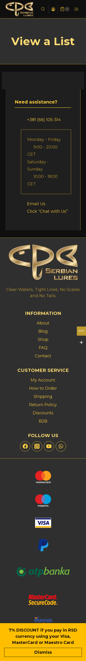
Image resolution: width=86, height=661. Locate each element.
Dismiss (43, 652)
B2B (43, 421)
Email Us (36, 203)
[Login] (53, 9)
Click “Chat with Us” (47, 211)
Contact (43, 355)
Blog (43, 331)
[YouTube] (49, 446)
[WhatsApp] (61, 446)
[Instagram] (37, 446)
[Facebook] (25, 446)
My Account (43, 380)
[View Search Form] (42, 9)
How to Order (43, 388)
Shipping (43, 396)
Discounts (43, 412)
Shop (43, 339)
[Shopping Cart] (65, 9)
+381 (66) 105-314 (44, 119)
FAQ (43, 347)
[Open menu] (76, 9)
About (43, 323)
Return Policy (43, 404)
